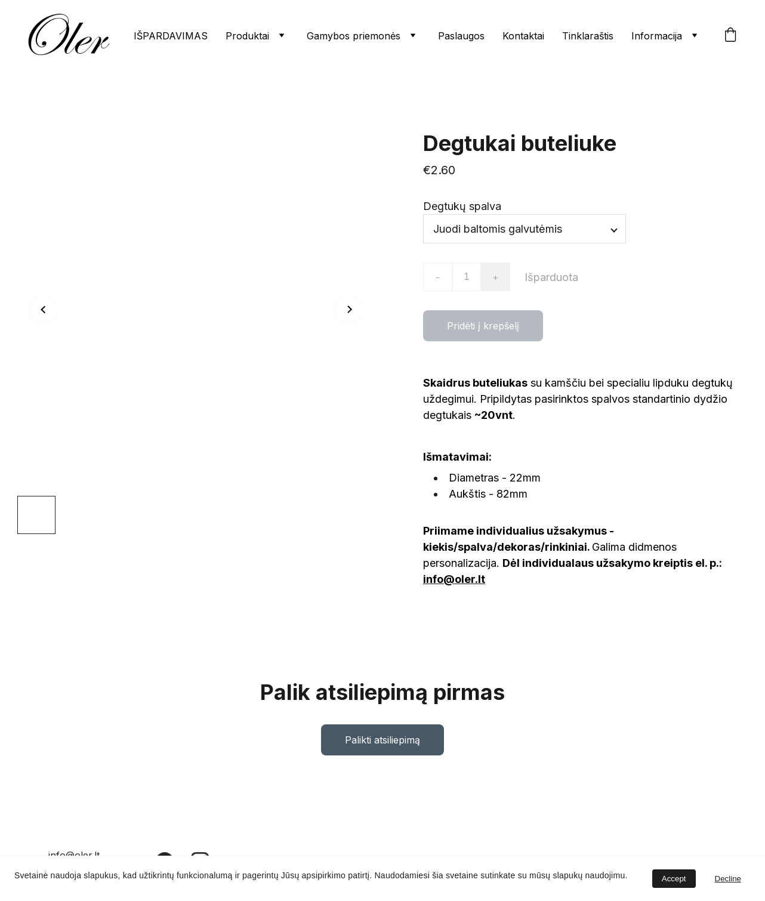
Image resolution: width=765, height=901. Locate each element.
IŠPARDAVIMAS (171, 36)
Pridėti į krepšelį (483, 329)
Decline (728, 878)
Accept (674, 878)
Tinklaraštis (587, 36)
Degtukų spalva (462, 209)
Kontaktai (523, 36)
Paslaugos (461, 36)
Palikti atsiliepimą (382, 743)
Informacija (656, 36)
